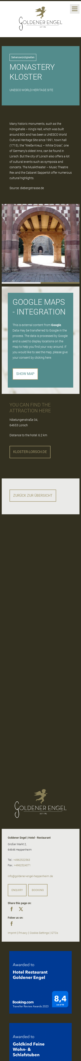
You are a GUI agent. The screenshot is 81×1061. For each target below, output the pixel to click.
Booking (38, 890)
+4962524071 (22, 865)
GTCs (54, 932)
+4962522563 (21, 859)
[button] (21, 283)
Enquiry (17, 890)
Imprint (12, 932)
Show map (25, 374)
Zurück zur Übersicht (32, 495)
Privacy (23, 932)
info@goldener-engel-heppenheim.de (30, 876)
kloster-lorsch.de (30, 452)
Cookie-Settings (39, 932)
